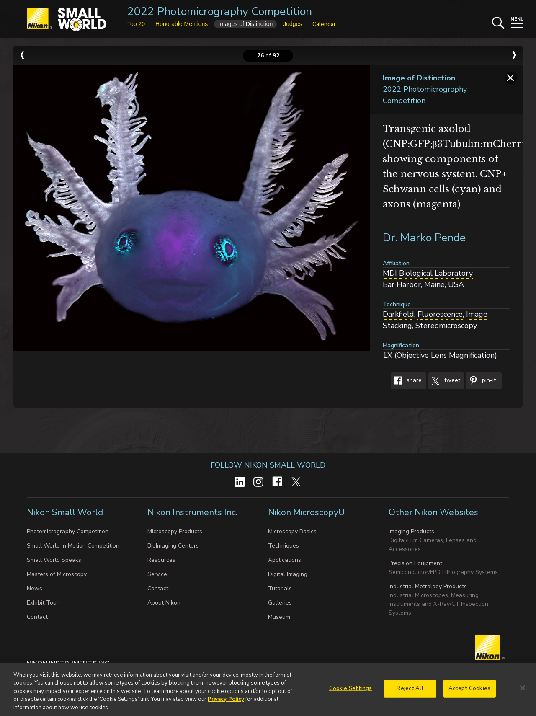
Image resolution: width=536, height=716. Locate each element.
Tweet (444, 380)
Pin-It (481, 380)
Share (406, 380)
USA (456, 284)
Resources (161, 560)
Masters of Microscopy (57, 574)
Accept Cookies (469, 691)
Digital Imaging (287, 574)
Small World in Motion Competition (73, 546)
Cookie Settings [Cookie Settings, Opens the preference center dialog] (350, 691)
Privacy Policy (226, 702)
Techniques (283, 546)
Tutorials (280, 588)
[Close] (522, 691)
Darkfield (398, 314)
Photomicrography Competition (67, 531)
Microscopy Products (174, 531)
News (34, 588)
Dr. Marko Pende (424, 238)
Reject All (410, 691)
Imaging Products (411, 531)
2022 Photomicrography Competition (219, 11)
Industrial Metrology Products (428, 586)
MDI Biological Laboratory (428, 273)
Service (157, 574)
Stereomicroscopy (446, 326)
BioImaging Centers (173, 546)
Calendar (324, 24)
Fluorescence (440, 314)
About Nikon (163, 603)
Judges (292, 24)
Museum (279, 617)
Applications (284, 560)
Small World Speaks (54, 560)
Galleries (280, 603)
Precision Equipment (415, 563)
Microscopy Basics (292, 531)
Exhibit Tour (43, 603)
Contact (37, 617)
